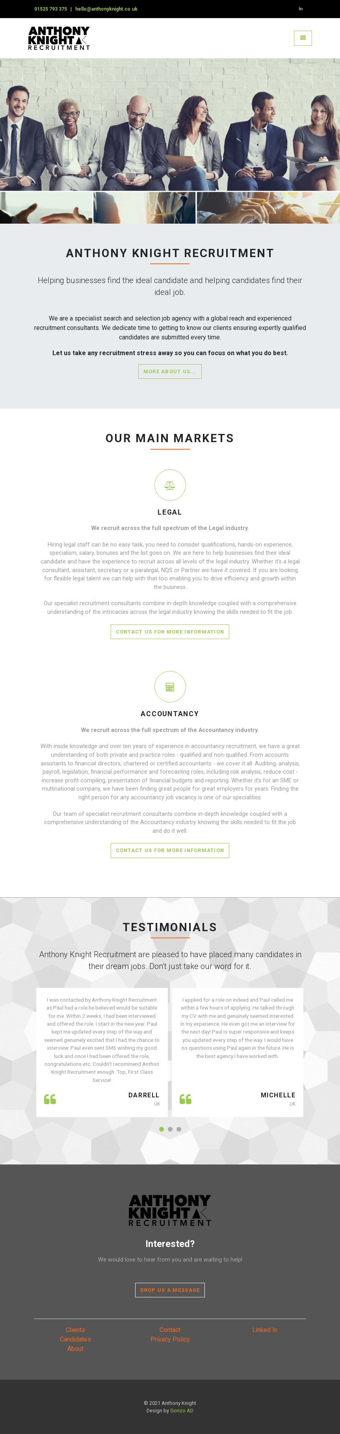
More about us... (170, 371)
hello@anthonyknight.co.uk (106, 9)
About (75, 1348)
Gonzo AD (181, 1411)
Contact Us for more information (170, 632)
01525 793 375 (50, 9)
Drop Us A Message (170, 1290)
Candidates (75, 1339)
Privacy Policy (170, 1339)
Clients (75, 1330)
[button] (161, 1129)
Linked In (264, 1330)
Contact (170, 1330)
